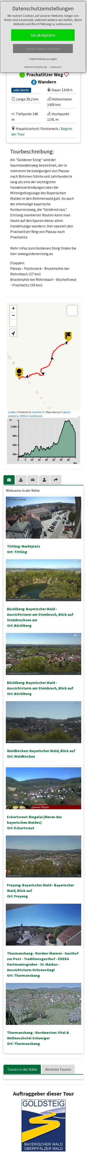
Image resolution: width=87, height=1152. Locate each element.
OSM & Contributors (31, 416)
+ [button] (13, 308)
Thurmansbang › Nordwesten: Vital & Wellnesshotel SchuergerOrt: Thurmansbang (38, 1038)
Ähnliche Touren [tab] (58, 1069)
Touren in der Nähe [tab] (22, 1069)
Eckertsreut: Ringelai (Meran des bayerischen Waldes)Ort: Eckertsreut (34, 822)
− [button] (13, 315)
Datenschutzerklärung (35, 66)
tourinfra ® (38, 412)
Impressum (55, 66)
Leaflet (12, 412)
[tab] (9, 479)
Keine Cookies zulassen (42, 49)
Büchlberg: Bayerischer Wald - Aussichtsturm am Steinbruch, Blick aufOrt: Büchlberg (40, 688)
